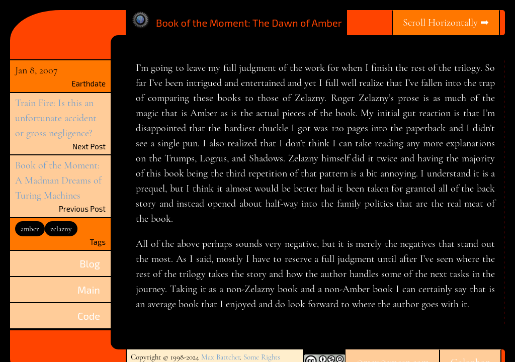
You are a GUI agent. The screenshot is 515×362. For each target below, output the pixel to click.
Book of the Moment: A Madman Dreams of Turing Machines (58, 180)
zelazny (61, 228)
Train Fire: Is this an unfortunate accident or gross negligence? (56, 118)
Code (88, 316)
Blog (89, 263)
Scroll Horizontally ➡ (446, 23)
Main (88, 290)
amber (30, 228)
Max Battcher (220, 356)
